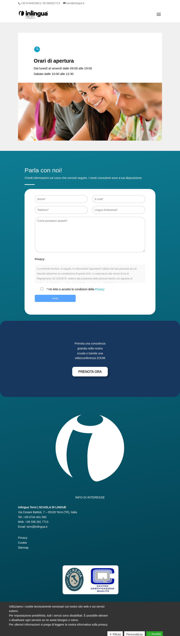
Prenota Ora (90, 371)
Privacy (99, 289)
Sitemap (23, 547)
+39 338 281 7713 (36, 521)
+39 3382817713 (50, 3)
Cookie (22, 542)
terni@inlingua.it (37, 526)
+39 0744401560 (30, 3)
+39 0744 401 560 (34, 517)
